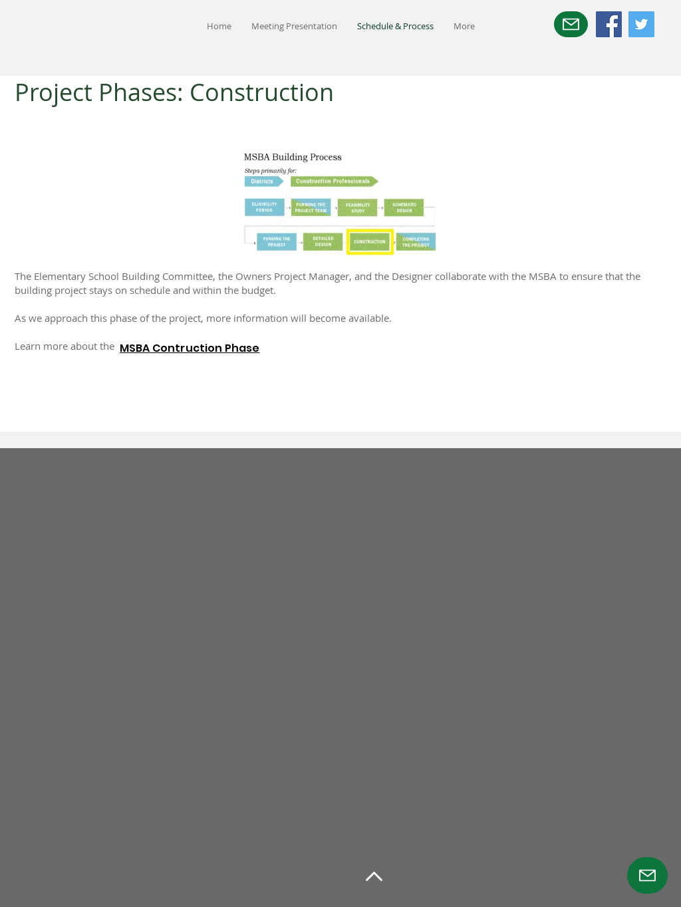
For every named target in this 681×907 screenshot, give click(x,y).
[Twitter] (641, 24)
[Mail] (571, 24)
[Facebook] (609, 24)
